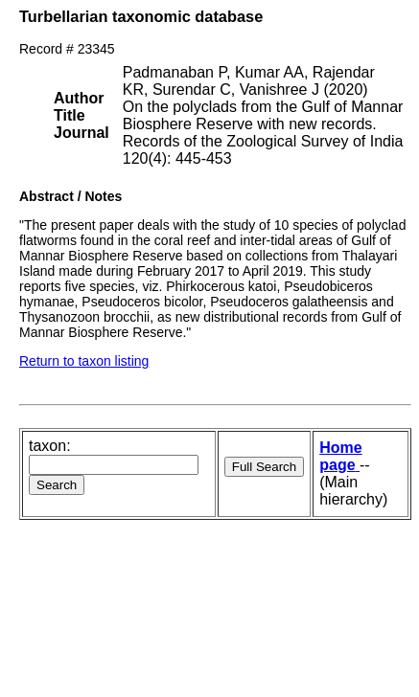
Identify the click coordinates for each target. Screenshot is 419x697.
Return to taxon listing (84, 361)
